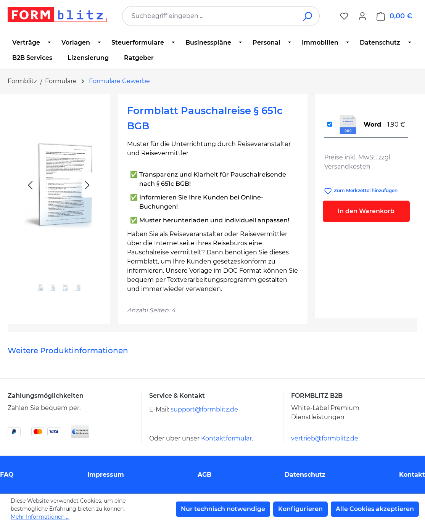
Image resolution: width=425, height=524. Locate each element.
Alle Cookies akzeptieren (375, 509)
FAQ (7, 474)
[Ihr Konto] (362, 16)
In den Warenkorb (366, 211)
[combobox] (209, 16)
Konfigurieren (300, 509)
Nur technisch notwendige (223, 509)
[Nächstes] (87, 185)
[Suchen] (308, 16)
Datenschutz (305, 474)
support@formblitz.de (204, 409)
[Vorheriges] (30, 185)
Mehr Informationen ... (40, 516)
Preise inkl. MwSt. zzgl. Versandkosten (357, 162)
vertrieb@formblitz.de (324, 438)
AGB (204, 474)
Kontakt (412, 474)
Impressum (105, 474)
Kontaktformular (226, 438)
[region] (59, 202)
